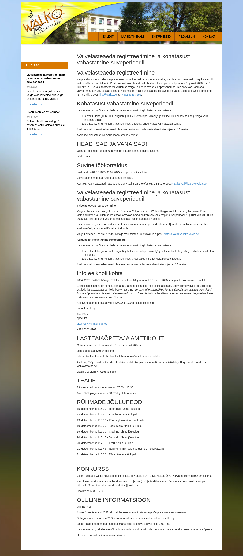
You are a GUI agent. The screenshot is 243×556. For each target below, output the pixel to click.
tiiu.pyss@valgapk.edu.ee (92, 323)
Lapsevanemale (132, 36)
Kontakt (209, 36)
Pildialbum (186, 36)
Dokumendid (161, 36)
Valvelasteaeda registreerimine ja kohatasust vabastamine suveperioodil (46, 78)
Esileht (108, 36)
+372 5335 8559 (131, 94)
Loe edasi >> (34, 104)
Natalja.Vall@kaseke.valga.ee (189, 183)
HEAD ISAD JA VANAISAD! (44, 111)
